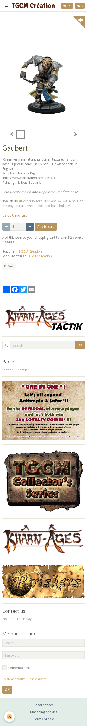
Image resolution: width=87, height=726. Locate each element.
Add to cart (45, 226)
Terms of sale (43, 719)
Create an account (13, 679)
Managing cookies (43, 712)
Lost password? (37, 679)
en (78, 6)
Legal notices (44, 705)
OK (79, 345)
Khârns (8, 266)
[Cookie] (9, 716)
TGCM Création (30, 251)
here (17, 168)
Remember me (16, 667)
